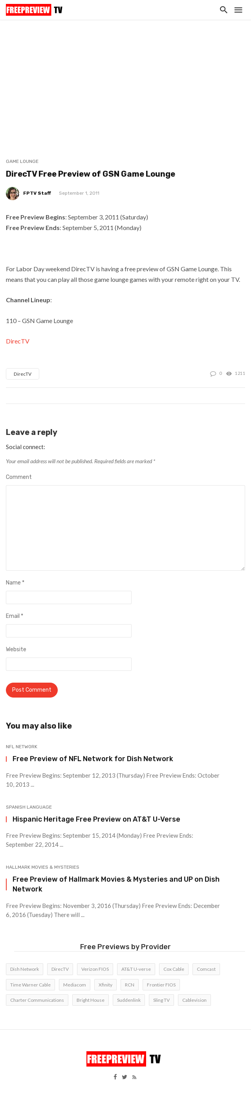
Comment (19, 477)
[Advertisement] (125, 78)
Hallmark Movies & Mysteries (42, 867)
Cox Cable (173, 969)
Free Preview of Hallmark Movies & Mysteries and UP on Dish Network (116, 884)
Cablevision (194, 1000)
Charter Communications (37, 1000)
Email (14, 616)
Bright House (90, 1000)
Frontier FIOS (161, 985)
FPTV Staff (37, 193)
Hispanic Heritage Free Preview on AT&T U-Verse (96, 819)
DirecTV (17, 341)
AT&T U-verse (136, 969)
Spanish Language (29, 807)
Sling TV (161, 1000)
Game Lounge (22, 161)
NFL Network (21, 746)
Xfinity (105, 985)
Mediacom (74, 985)
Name (15, 582)
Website (16, 649)
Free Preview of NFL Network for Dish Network (93, 758)
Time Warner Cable (30, 985)
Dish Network (24, 969)
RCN (129, 985)
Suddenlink (129, 1000)
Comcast (206, 969)
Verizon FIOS (95, 969)
